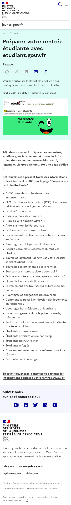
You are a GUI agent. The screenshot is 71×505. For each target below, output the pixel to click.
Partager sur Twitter (16, 72)
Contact (54, 488)
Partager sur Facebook (7, 72)
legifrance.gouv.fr (13, 472)
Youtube (55, 405)
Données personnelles (14, 488)
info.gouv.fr (10, 465)
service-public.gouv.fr (31, 465)
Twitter (35, 405)
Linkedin (45, 405)
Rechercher (60, 4)
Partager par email (36, 72)
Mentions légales (11, 482)
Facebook (26, 405)
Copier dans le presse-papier (45, 72)
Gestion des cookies (37, 488)
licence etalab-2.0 (16, 500)
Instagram (16, 405)
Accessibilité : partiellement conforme (41, 482)
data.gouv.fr (33, 472)
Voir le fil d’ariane (11, 33)
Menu (66, 4)
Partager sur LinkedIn (26, 72)
